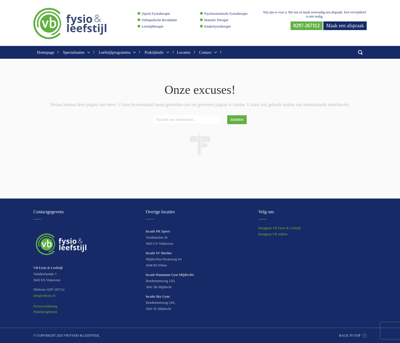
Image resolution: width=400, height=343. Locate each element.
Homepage (45, 52)
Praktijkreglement (45, 312)
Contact (207, 52)
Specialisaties (76, 52)
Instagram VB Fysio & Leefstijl (279, 228)
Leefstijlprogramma (117, 52)
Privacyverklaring (45, 306)
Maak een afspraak (345, 25)
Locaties (184, 52)
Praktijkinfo (156, 52)
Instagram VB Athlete (273, 234)
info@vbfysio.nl (44, 296)
